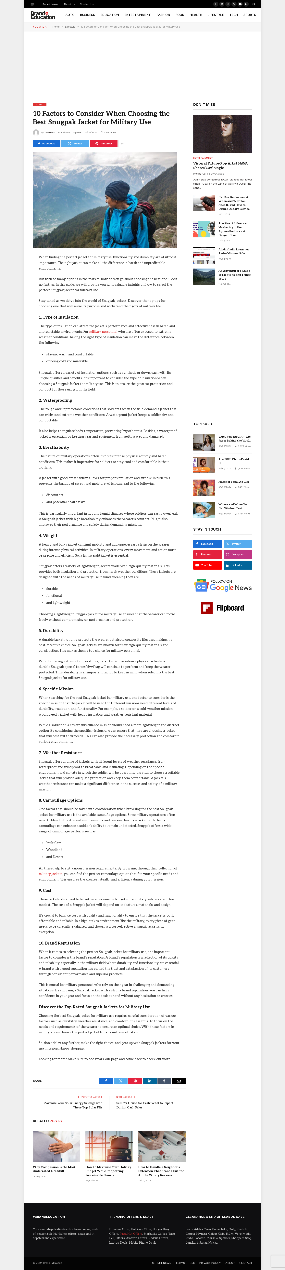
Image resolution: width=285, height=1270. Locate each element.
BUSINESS (87, 15)
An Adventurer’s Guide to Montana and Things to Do (234, 274)
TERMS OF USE (185, 1263)
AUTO (70, 15)
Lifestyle (39, 104)
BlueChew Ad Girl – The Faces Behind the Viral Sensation (234, 439)
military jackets (50, 874)
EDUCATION (110, 15)
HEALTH (196, 15)
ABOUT (230, 1263)
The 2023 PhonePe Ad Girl (233, 461)
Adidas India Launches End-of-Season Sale (233, 251)
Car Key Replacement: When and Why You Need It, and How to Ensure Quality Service (234, 203)
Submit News (50, 4)
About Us (69, 4)
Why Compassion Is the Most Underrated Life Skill (54, 1169)
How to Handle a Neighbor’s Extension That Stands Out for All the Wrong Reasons (161, 1171)
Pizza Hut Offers (131, 1234)
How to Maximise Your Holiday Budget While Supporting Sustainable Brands (108, 1171)
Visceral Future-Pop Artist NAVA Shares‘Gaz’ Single (220, 166)
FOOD (180, 15)
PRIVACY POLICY (210, 1263)
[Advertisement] (142, 66)
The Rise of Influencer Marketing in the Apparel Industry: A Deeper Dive (233, 229)
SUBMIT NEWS (161, 1263)
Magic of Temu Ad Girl (233, 481)
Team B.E (49, 132)
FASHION (163, 15)
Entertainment (203, 158)
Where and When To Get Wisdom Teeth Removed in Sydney (232, 506)
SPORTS (249, 15)
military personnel (103, 332)
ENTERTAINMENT (138, 15)
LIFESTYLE (216, 15)
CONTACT (245, 1263)
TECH (233, 15)
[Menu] (32, 4)
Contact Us (87, 4)
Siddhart (202, 174)
